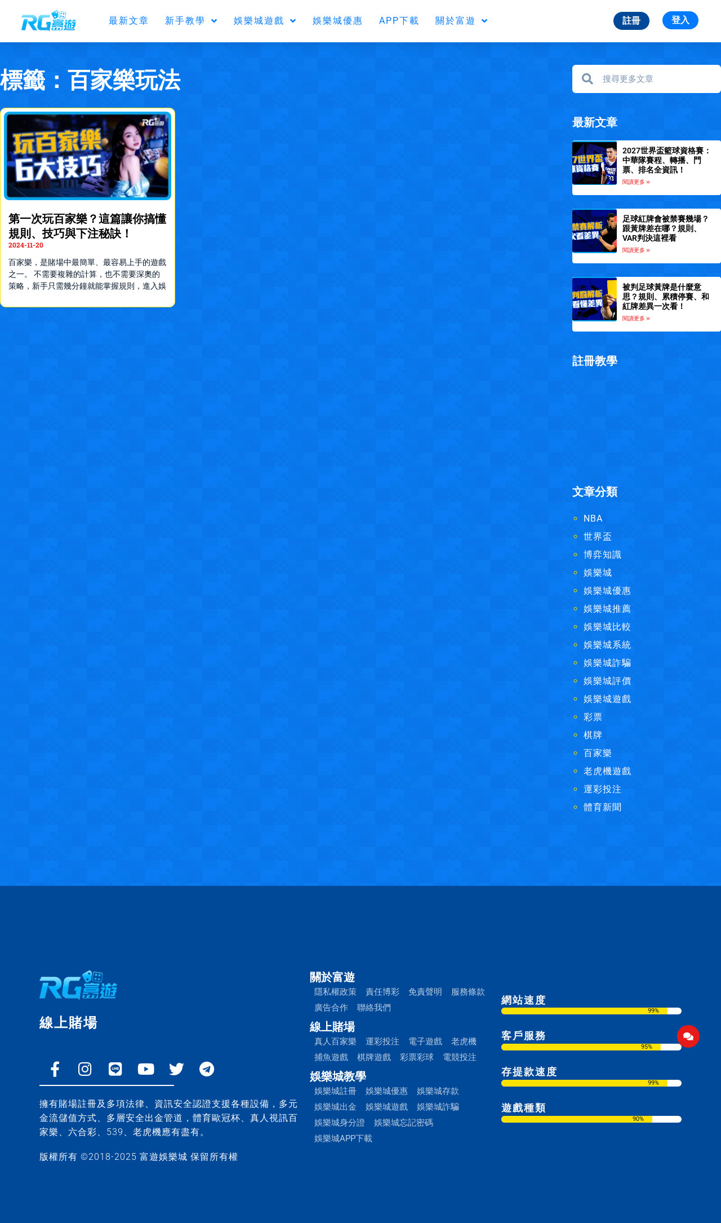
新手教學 (191, 21)
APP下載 (399, 20)
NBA (593, 519)
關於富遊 (461, 21)
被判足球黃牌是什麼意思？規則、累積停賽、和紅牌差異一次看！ (665, 296)
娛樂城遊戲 (265, 21)
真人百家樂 (335, 1041)
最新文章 (129, 20)
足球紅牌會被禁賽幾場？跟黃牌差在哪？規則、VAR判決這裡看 (665, 228)
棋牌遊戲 (374, 1057)
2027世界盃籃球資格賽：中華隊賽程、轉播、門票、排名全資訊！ (666, 160)
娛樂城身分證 (339, 1123)
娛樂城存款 (438, 1091)
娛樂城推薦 (607, 609)
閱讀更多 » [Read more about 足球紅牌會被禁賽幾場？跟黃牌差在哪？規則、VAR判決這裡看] (636, 250)
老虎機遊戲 (607, 771)
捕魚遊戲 (331, 1057)
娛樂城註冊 (335, 1091)
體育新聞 (603, 807)
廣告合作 (331, 1008)
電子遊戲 (425, 1041)
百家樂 (598, 753)
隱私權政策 (335, 992)
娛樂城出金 (335, 1107)
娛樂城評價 (607, 681)
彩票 (593, 717)
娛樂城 (598, 573)
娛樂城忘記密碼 (403, 1123)
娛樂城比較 (607, 627)
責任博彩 (382, 992)
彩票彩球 (417, 1057)
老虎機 (464, 1041)
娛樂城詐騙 (607, 663)
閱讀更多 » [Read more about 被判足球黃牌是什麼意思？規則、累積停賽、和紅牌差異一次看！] (636, 319)
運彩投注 (603, 789)
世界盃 (598, 537)
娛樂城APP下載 (343, 1138)
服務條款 (468, 992)
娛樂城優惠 (338, 20)
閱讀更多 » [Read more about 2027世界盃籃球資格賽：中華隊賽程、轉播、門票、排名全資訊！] (636, 182)
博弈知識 (603, 555)
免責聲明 (425, 992)
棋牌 (593, 735)
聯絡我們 (374, 1008)
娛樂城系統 (607, 645)
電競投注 (460, 1057)
